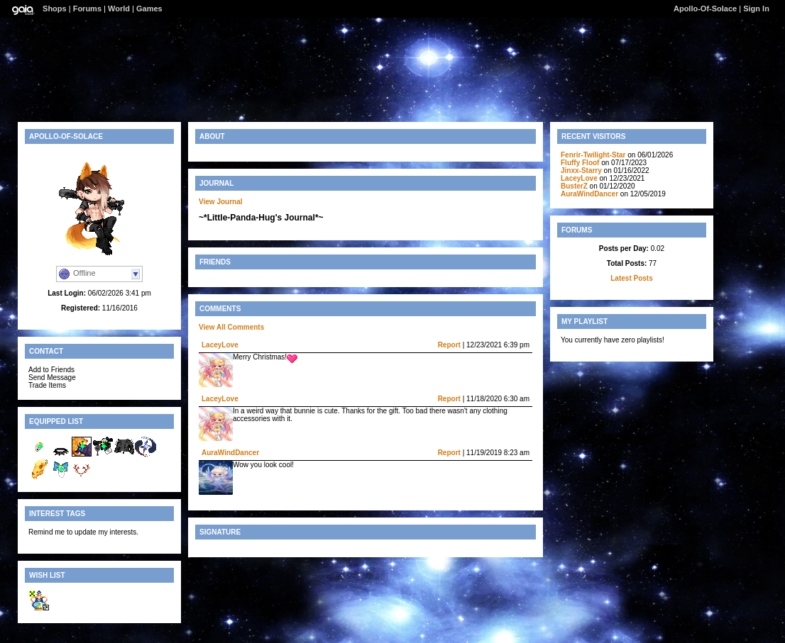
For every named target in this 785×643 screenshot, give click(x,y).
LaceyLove (220, 345)
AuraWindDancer (230, 453)
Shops (55, 8)
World (119, 8)
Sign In (756, 8)
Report (449, 345)
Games (149, 8)
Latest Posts (631, 278)
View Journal (221, 202)
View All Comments (231, 327)
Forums (87, 8)
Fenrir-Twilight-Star (593, 155)
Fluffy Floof (580, 163)
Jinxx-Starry (581, 170)
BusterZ (574, 186)
